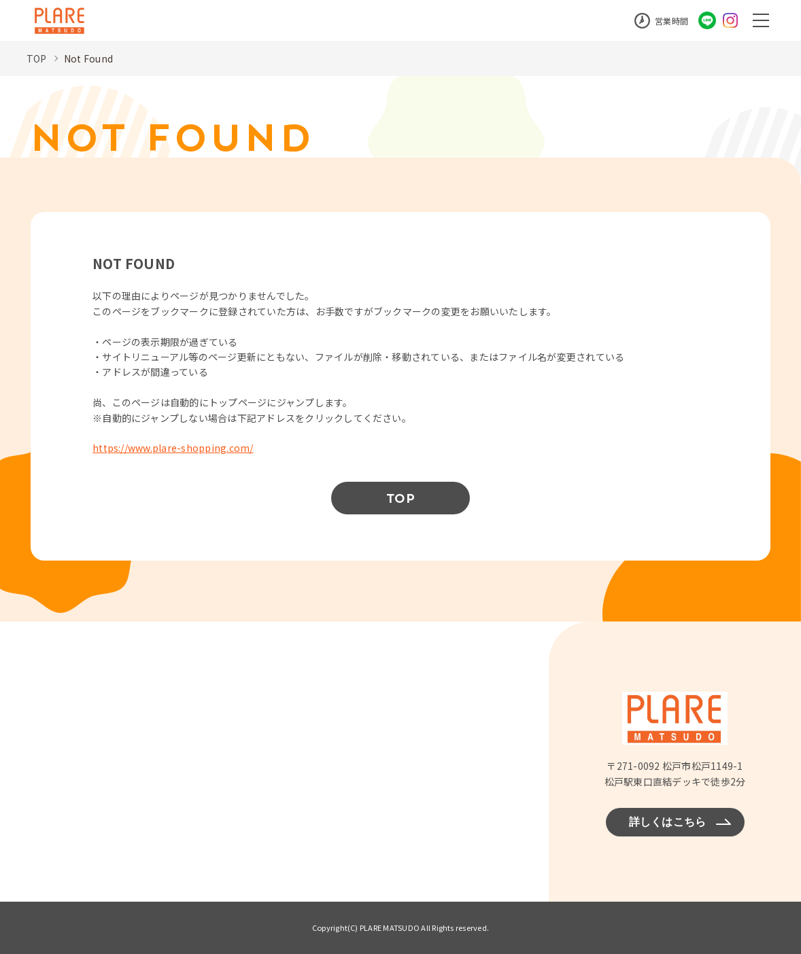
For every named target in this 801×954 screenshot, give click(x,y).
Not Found (88, 58)
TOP (37, 58)
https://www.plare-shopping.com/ (172, 448)
